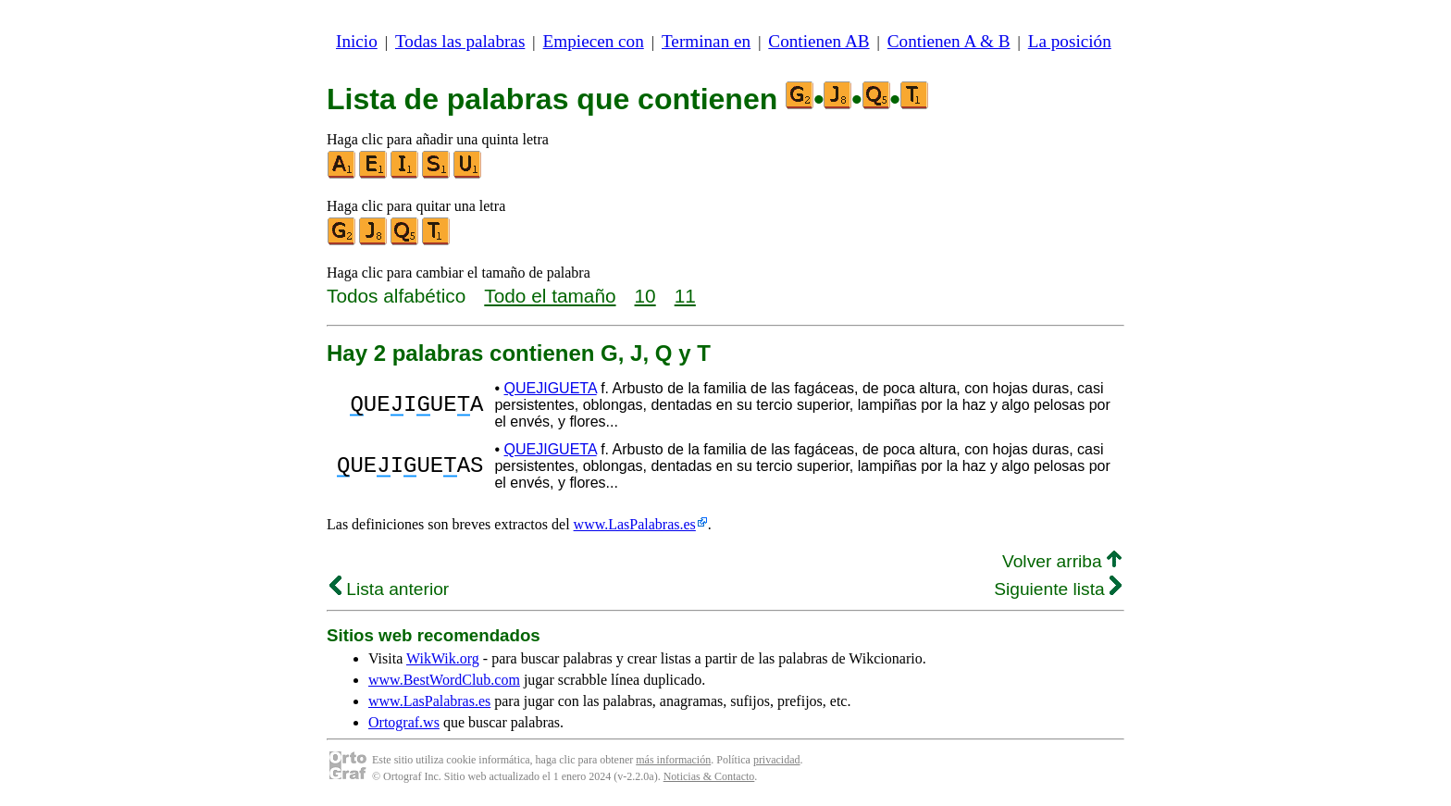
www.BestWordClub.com (444, 680)
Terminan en (706, 41)
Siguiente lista (1058, 589)
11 (685, 295)
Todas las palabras (460, 41)
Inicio (357, 41)
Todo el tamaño (549, 295)
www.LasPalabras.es (635, 524)
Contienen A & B (949, 41)
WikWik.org (442, 658)
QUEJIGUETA (550, 388)
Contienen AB (818, 41)
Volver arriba (1062, 561)
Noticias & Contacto (709, 776)
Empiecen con (593, 41)
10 (645, 295)
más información (673, 759)
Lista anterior (389, 589)
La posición (1069, 41)
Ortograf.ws (404, 722)
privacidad (776, 759)
